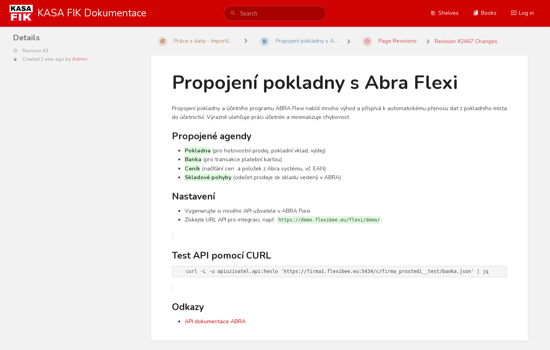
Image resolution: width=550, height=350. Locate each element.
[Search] (233, 13)
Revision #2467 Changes (466, 41)
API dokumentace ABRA (215, 321)
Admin (79, 59)
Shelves (444, 13)
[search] (275, 13)
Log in (522, 13)
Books (485, 13)
